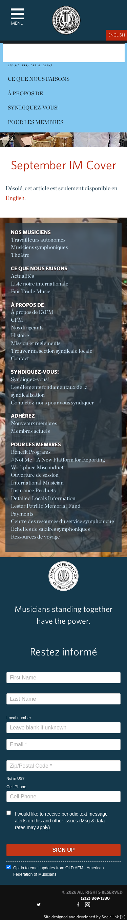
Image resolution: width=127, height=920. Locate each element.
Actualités (22, 276)
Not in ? (15, 778)
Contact (20, 358)
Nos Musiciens (31, 232)
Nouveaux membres (34, 423)
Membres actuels (30, 431)
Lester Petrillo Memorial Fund (46, 506)
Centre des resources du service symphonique (62, 521)
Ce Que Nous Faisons (38, 79)
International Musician (37, 482)
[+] (123, 916)
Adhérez (23, 416)
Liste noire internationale (39, 283)
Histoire (20, 335)
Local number (18, 718)
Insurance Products (33, 490)
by (81, 916)
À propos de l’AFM (32, 312)
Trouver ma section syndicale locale (51, 351)
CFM (17, 320)
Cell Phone (16, 787)
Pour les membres (35, 122)
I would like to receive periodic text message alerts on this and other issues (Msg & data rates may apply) (57, 820)
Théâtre (20, 255)
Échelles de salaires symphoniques (50, 529)
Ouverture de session (35, 475)
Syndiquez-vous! (33, 107)
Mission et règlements (35, 343)
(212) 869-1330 (95, 898)
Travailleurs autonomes (38, 240)
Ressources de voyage (35, 536)
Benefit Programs (30, 452)
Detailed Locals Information (43, 498)
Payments (22, 514)
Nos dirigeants (27, 327)
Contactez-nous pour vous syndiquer (52, 402)
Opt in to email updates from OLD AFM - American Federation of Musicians (55, 871)
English (14, 197)
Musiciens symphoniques (39, 247)
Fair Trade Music (30, 291)
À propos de (25, 93)
